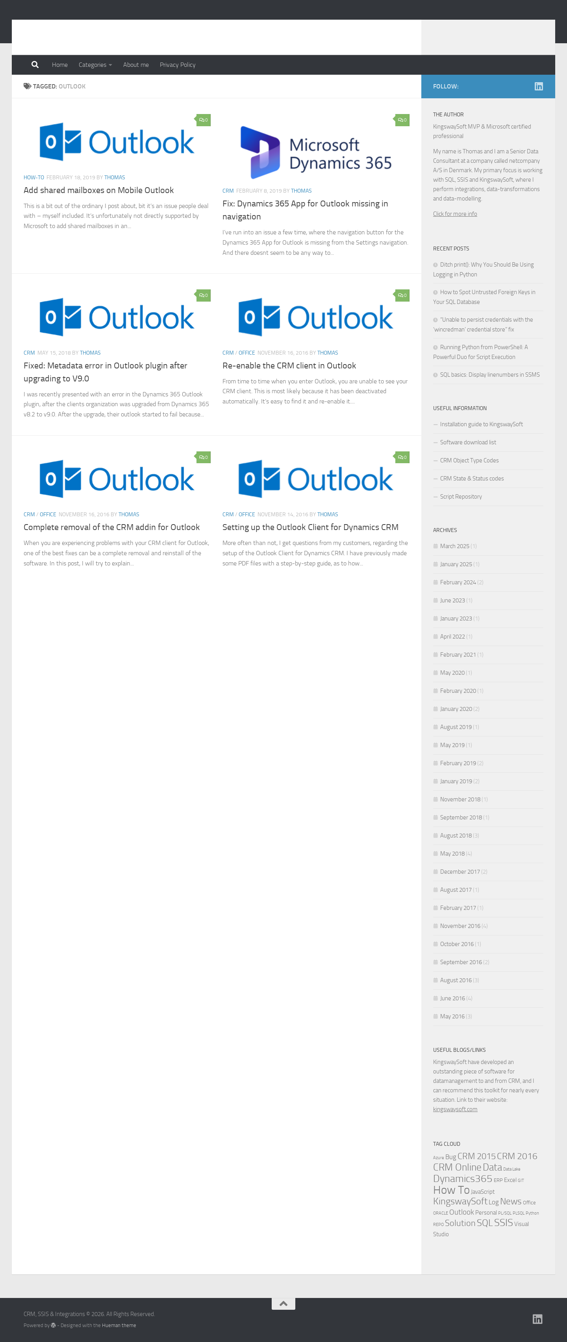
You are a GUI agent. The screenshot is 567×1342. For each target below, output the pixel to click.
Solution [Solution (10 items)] (460, 1223)
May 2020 (452, 672)
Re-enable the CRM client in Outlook (289, 366)
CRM (228, 191)
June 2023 (452, 600)
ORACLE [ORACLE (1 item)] (440, 1213)
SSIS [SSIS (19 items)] (503, 1223)
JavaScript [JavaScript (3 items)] (483, 1191)
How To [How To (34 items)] (451, 1190)
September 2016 (461, 962)
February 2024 (458, 582)
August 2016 (456, 980)
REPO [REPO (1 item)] (438, 1224)
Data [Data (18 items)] (492, 1167)
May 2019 (452, 745)
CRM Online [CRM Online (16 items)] (457, 1167)
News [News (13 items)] (511, 1201)
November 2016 (460, 926)
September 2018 (461, 817)
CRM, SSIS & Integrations (110, 27)
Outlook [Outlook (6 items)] (461, 1212)
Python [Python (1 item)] (532, 1213)
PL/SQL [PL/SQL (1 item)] (504, 1213)
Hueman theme (119, 1325)
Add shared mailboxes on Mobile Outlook (99, 190)
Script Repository (461, 496)
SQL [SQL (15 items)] (485, 1222)
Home (60, 64)
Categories (92, 64)
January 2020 (456, 708)
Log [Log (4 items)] (494, 1202)
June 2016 (452, 998)
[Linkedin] (538, 86)
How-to (34, 177)
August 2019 (456, 727)
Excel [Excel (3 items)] (510, 1180)
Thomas (114, 177)
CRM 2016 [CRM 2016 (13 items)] (517, 1156)
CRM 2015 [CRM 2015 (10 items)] (477, 1156)
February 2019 (458, 763)
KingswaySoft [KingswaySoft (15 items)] (460, 1201)
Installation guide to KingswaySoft (481, 424)
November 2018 (460, 799)
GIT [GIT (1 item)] (521, 1180)
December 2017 (460, 871)
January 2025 (456, 564)
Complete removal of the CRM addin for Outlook (112, 527)
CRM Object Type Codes (469, 460)
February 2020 (458, 690)
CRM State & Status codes (472, 478)
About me (136, 64)
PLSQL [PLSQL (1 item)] (518, 1213)
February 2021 (458, 654)
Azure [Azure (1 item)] (438, 1157)
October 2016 (457, 944)
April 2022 (452, 636)
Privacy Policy (178, 64)
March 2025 (454, 546)
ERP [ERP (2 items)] (498, 1180)
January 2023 (456, 618)
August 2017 (456, 889)
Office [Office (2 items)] (529, 1203)
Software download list (468, 442)
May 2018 (452, 853)
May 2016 (452, 1016)
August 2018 (456, 835)
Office (247, 353)
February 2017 (458, 907)
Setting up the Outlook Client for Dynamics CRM (310, 527)
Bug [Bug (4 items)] (450, 1157)
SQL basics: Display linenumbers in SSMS (490, 374)
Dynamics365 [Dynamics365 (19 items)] (463, 1179)
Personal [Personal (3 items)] (486, 1212)
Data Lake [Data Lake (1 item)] (512, 1169)
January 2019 (456, 781)
